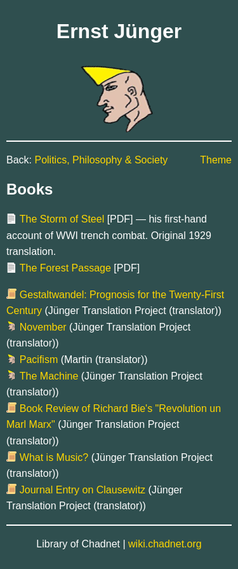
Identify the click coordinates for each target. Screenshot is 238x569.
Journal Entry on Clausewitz (82, 489)
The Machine (49, 376)
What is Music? (54, 457)
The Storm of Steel (62, 219)
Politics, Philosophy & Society (101, 159)
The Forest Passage (65, 268)
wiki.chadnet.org (165, 543)
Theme (216, 159)
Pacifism (39, 359)
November (43, 327)
